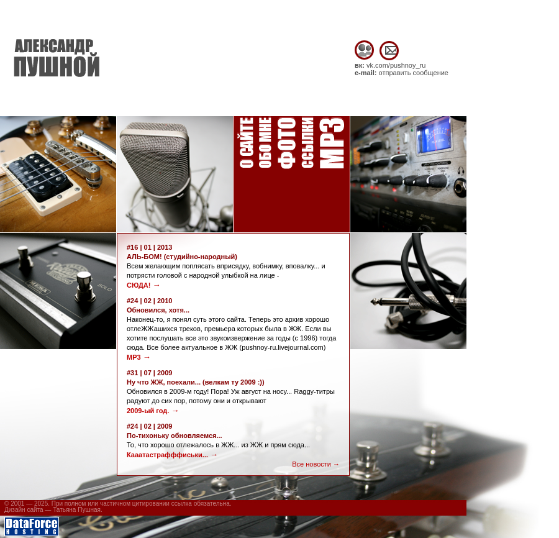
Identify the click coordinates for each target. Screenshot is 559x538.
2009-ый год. (153, 410)
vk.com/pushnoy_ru (395, 65)
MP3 (139, 357)
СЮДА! (144, 285)
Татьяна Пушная (77, 509)
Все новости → (316, 464)
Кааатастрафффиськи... (172, 454)
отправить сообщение (413, 72)
